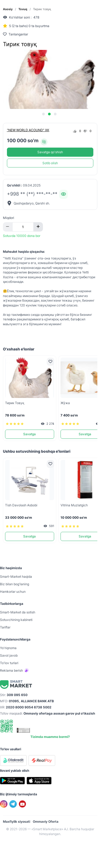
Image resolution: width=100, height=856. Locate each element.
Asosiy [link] (8, 9)
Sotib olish (50, 163)
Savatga (29, 434)
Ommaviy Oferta (45, 822)
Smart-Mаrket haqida (16, 577)
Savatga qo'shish (50, 152)
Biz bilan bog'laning (14, 584)
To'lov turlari (9, 663)
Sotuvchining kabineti (16, 620)
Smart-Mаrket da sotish (17, 612)
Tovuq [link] (22, 9)
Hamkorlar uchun (13, 592)
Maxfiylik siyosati (16, 822)
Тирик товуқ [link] (42, 9)
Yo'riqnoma (8, 648)
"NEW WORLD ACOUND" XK (28, 130)
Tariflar (5, 627)
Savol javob (9, 655)
